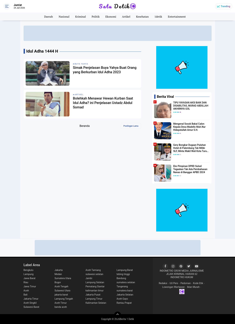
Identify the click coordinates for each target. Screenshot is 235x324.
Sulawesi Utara (62, 290)
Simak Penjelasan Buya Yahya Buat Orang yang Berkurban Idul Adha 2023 (105, 70)
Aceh (26, 290)
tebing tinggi (123, 274)
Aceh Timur (61, 302)
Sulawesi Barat (31, 307)
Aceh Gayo (122, 298)
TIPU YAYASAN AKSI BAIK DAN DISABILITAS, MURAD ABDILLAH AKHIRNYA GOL (190, 105)
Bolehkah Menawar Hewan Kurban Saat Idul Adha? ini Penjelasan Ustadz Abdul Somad (103, 102)
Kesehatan (142, 16)
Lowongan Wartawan (173, 287)
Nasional (64, 16)
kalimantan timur (95, 290)
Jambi (89, 278)
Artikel (126, 16)
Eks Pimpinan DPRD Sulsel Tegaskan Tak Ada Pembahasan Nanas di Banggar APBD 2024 (190, 169)
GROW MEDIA (181, 270)
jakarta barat (61, 294)
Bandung (121, 278)
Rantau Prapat (124, 302)
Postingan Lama (130, 126)
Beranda (82, 126)
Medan (58, 274)
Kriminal (80, 16)
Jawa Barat (30, 278)
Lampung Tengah (64, 298)
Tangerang (122, 286)
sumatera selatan (126, 282)
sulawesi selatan (94, 274)
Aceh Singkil (30, 302)
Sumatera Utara (63, 278)
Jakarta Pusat (93, 294)
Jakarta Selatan (125, 294)
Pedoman (185, 283)
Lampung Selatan (95, 282)
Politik (96, 16)
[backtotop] (117, 315)
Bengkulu (28, 270)
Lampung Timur (94, 298)
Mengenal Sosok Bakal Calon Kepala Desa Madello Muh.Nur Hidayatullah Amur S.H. (189, 126)
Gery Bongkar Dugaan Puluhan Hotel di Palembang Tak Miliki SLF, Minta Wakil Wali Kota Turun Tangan (190, 148)
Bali (26, 294)
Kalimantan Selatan (96, 302)
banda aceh (61, 307)
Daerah (48, 16)
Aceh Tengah (61, 286)
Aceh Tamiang (93, 270)
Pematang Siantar (95, 286)
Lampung (29, 274)
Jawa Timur (30, 286)
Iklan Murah (193, 287)
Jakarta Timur (31, 298)
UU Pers (174, 283)
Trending (225, 6)
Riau (26, 282)
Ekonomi (110, 16)
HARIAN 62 (191, 274)
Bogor (58, 282)
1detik (158, 16)
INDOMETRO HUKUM (181, 277)
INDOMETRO (166, 270)
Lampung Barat (125, 270)
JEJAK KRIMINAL (175, 274)
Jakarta (59, 270)
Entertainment (177, 16)
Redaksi (163, 283)
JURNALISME (196, 270)
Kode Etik (198, 283)
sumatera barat (125, 290)
